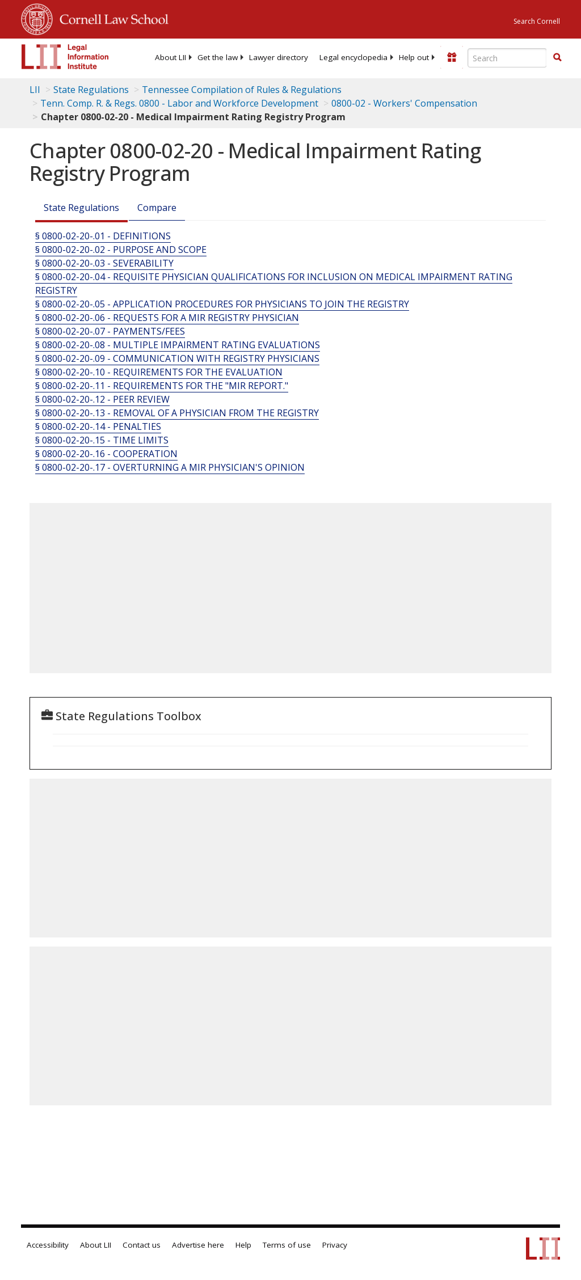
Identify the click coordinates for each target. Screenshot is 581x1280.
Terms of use (287, 1245)
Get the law (217, 57)
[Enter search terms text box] (507, 57)
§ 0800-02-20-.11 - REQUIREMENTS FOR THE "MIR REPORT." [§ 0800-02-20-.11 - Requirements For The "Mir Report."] (161, 385)
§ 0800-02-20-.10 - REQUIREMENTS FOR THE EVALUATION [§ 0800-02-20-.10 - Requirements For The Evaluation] (159, 372)
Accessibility (48, 1245)
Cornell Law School (111, 17)
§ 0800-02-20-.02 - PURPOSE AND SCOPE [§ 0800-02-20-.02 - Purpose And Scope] (121, 249)
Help (243, 1245)
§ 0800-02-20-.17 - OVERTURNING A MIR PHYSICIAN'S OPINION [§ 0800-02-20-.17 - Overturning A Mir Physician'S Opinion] (170, 467)
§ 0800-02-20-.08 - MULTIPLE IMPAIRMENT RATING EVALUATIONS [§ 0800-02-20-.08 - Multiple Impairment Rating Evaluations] (177, 345)
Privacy (334, 1245)
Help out (414, 57)
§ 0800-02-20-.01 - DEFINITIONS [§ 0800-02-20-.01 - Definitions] (103, 236)
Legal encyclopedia (353, 57)
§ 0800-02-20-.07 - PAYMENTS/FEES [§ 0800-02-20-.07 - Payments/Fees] (110, 331)
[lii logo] (65, 56)
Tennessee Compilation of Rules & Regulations (242, 89)
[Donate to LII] (451, 57)
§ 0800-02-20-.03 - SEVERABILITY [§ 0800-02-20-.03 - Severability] (104, 263)
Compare (156, 207)
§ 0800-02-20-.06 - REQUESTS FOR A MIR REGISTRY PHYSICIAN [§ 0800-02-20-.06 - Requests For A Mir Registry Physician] (167, 317)
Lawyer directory (278, 57)
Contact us (142, 1245)
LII (35, 89)
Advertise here (198, 1245)
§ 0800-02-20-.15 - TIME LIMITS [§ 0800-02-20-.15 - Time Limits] (102, 440)
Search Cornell (536, 21)
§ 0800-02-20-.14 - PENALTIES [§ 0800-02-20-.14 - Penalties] (98, 426)
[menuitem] (170, 57)
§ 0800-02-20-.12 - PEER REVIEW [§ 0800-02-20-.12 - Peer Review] (102, 399)
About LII (170, 57)
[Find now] (557, 58)
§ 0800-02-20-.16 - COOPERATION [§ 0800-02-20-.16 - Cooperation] (106, 453)
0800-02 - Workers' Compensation (404, 103)
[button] (557, 57)
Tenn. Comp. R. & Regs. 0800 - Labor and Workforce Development (179, 103)
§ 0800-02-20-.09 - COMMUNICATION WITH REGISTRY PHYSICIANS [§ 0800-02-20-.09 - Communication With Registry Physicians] (177, 358)
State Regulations (91, 89)
